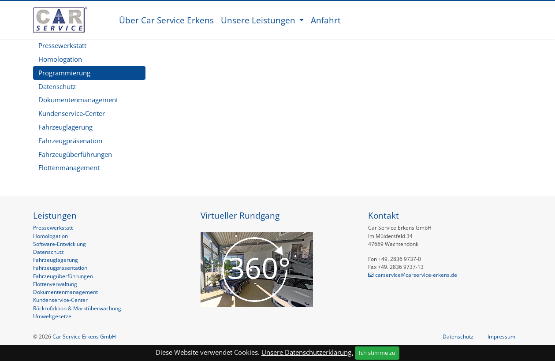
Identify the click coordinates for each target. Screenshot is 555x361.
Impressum (501, 336)
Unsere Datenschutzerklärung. (307, 352)
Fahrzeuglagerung (65, 127)
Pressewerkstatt (62, 45)
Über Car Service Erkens (166, 20)
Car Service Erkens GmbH (84, 336)
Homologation (60, 59)
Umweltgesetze (52, 316)
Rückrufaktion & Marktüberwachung (77, 308)
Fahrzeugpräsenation (70, 140)
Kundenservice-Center (71, 113)
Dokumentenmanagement (78, 99)
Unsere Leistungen (259, 20)
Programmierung (64, 72)
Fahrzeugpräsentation (60, 268)
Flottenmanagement (69, 167)
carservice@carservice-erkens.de (416, 275)
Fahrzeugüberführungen (75, 154)
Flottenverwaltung (55, 284)
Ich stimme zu (377, 353)
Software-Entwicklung (59, 244)
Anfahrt (326, 20)
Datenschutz (57, 86)
